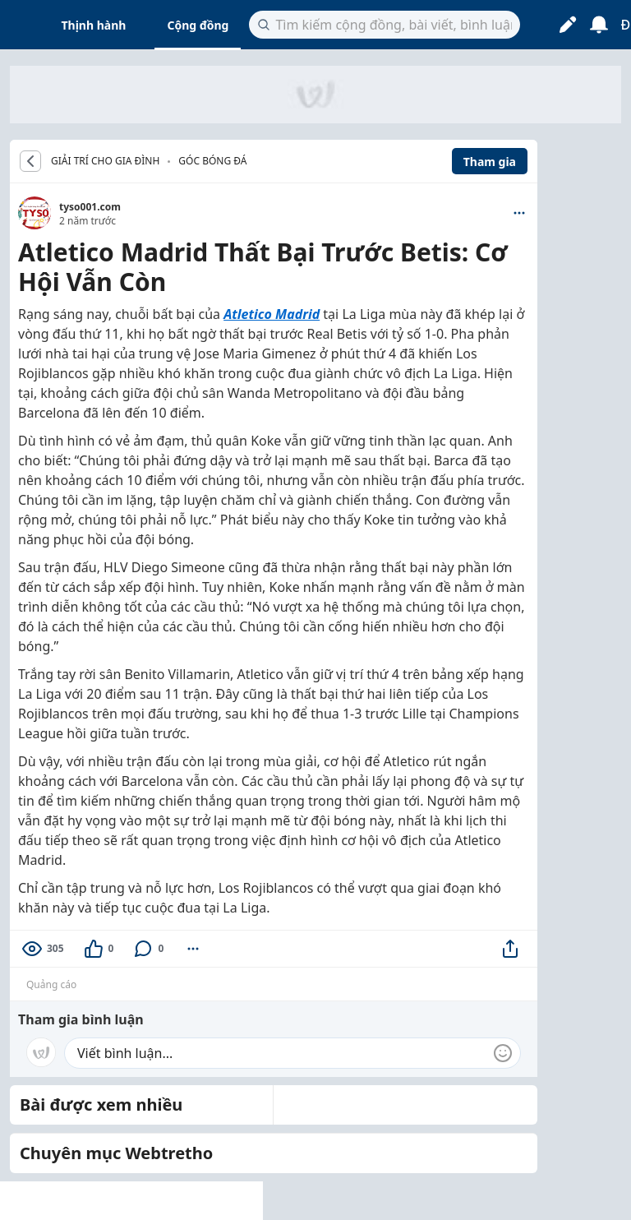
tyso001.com (90, 207)
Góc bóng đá (212, 161)
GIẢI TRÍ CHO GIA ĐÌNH (105, 161)
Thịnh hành (94, 25)
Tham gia (489, 161)
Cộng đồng (197, 25)
